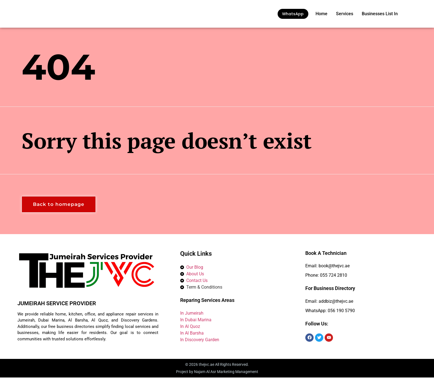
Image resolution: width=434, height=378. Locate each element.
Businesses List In (380, 13)
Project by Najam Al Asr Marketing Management (217, 372)
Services (344, 13)
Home (321, 13)
